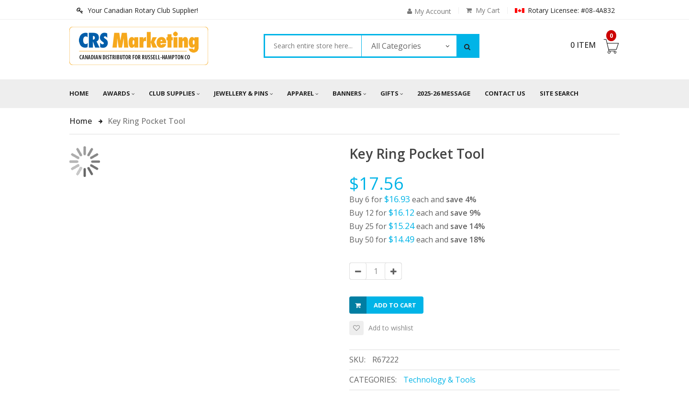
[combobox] (313, 45)
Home (79, 93)
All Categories (396, 46)
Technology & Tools (439, 379)
